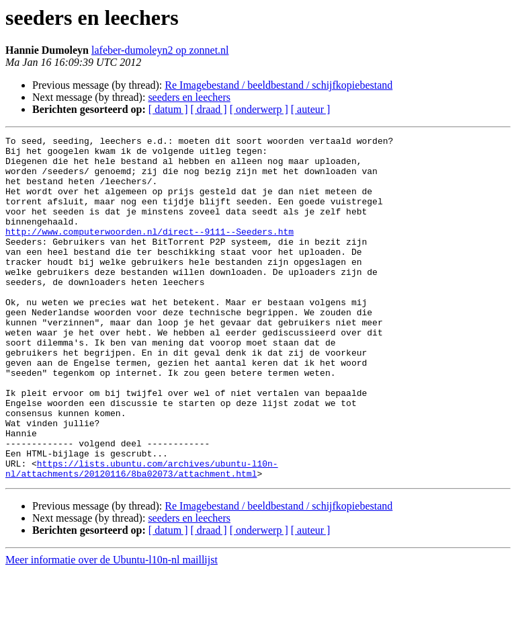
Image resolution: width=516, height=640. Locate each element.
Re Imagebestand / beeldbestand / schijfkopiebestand (278, 85)
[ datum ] (168, 109)
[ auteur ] (311, 109)
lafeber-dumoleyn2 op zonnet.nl (160, 50)
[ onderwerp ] (259, 109)
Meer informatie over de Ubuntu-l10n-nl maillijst (111, 628)
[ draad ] (209, 109)
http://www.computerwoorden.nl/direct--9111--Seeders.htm (149, 251)
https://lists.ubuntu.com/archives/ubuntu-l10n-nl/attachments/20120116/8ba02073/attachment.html (141, 536)
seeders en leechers (189, 97)
